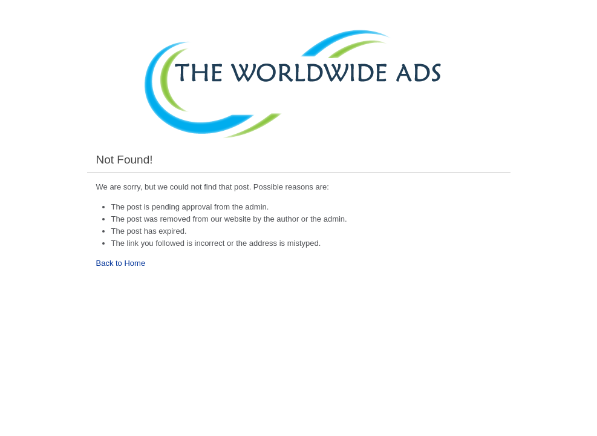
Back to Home (121, 263)
